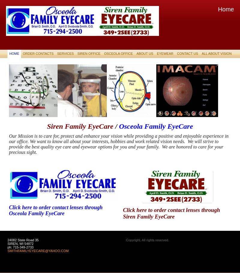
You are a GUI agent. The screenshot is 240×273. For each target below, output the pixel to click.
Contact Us (187, 53)
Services (65, 53)
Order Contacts (38, 53)
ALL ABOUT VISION (217, 53)
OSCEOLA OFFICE (118, 53)
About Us (144, 53)
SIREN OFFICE (88, 53)
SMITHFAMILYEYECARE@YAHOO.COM (38, 251)
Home (14, 53)
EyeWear (165, 53)
